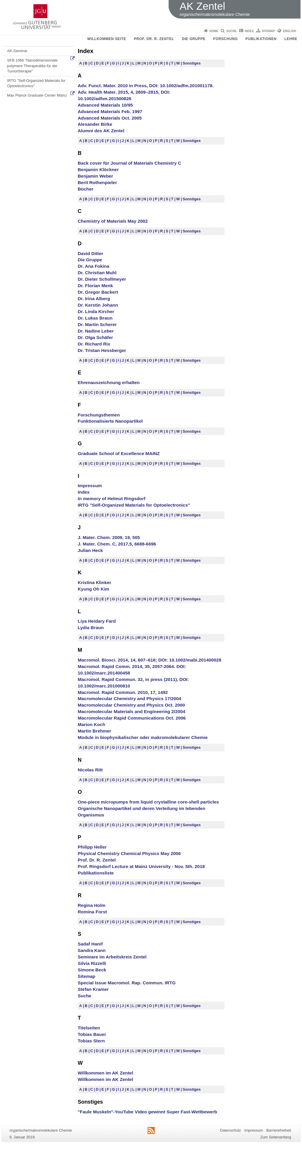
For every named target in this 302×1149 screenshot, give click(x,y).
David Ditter (90, 253)
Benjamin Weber (95, 175)
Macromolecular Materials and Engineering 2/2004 (132, 711)
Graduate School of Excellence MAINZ (119, 453)
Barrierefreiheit (278, 1130)
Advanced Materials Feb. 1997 (110, 111)
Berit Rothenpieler (97, 182)
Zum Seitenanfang (275, 1137)
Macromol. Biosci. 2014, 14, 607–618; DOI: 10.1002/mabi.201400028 (149, 659)
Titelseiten (89, 1027)
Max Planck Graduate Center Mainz (37, 95)
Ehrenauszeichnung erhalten (109, 382)
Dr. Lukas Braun (95, 317)
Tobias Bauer (92, 1034)
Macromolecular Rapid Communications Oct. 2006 (132, 717)
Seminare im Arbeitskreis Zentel (112, 956)
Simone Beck (92, 969)
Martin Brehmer (94, 730)
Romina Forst (92, 911)
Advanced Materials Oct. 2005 (110, 117)
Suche (231, 31)
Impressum (90, 485)
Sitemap (268, 31)
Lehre (290, 39)
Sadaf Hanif (90, 943)
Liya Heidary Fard (97, 621)
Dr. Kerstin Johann (98, 304)
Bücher (85, 188)
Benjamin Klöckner (98, 169)
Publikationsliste (96, 872)
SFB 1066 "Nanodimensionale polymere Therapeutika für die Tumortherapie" (32, 65)
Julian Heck (90, 550)
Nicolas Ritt (90, 769)
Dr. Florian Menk (95, 285)
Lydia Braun (91, 627)
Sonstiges (192, 63)
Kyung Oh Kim (93, 588)
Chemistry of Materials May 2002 (113, 221)
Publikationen (261, 39)
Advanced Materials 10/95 (105, 105)
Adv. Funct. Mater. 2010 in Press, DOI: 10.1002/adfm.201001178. (146, 85)
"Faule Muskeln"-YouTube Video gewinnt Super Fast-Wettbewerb (147, 1111)
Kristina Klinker (94, 582)
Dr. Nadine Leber (96, 330)
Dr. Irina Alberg (94, 298)
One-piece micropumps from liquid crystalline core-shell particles (148, 801)
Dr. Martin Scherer (97, 324)
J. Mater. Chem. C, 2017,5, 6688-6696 (117, 543)
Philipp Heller (92, 846)
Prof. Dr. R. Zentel (154, 39)
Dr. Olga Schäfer (95, 337)
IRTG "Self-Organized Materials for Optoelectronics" (36, 83)
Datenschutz (230, 1130)
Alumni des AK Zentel (101, 130)
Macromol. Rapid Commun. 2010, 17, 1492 (123, 692)
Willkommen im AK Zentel (105, 1072)
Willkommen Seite (106, 39)
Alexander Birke (95, 124)
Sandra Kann (92, 950)
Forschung (225, 39)
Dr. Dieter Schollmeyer (102, 279)
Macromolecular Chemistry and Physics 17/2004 (129, 698)
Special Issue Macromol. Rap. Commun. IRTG (127, 982)
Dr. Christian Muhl (97, 272)
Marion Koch (91, 724)
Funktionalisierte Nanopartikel (110, 421)
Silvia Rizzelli (92, 963)
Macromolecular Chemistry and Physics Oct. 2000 (131, 704)
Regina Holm (92, 905)
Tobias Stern (91, 1040)
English (289, 31)
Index (249, 31)
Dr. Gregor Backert (98, 292)
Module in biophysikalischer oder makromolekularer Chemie (143, 737)
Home (213, 31)
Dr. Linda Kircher (96, 311)
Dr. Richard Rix (94, 343)
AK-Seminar (17, 51)
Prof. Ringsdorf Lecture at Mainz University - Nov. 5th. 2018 (141, 866)
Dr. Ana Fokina (93, 266)
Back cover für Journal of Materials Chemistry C (129, 163)
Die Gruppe (194, 39)
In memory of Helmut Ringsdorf (112, 498)
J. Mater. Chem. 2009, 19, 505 (109, 537)
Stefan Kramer (93, 989)
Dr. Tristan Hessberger (102, 350)
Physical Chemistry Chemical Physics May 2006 (129, 853)
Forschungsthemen (99, 414)
